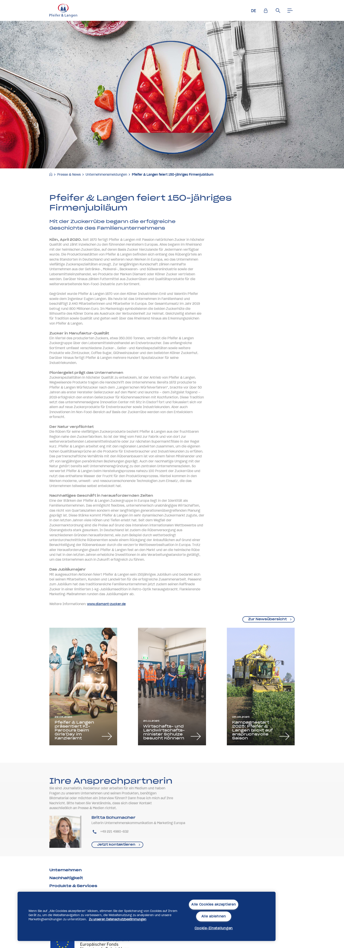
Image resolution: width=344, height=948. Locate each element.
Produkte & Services (73, 886)
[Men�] (290, 10)
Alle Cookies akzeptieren (213, 904)
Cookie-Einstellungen (214, 928)
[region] (147, 916)
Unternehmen (65, 870)
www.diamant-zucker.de (106, 623)
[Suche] (278, 10)
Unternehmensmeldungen (106, 174)
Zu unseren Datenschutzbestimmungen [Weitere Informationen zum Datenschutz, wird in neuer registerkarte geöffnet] (117, 919)
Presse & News (69, 174)
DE (253, 10)
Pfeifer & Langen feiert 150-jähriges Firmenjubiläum (172, 174)
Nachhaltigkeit (66, 878)
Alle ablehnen (213, 916)
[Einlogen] (265, 10)
